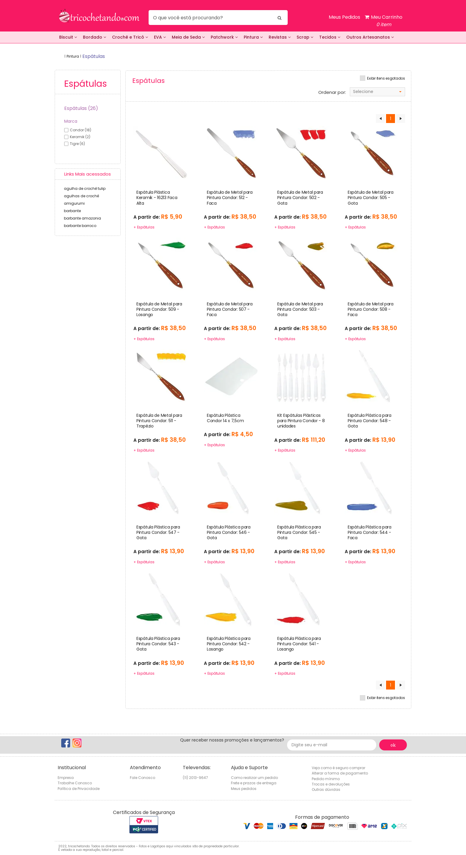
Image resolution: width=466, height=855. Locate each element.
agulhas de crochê (81, 195)
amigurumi (74, 203)
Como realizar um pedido (254, 777)
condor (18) (80, 129)
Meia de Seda (188, 37)
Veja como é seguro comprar (338, 767)
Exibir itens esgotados (386, 78)
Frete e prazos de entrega (253, 782)
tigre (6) (77, 143)
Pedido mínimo (326, 778)
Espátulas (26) (81, 108)
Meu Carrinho (383, 21)
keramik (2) (80, 136)
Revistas (280, 37)
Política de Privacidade (79, 788)
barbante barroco (80, 225)
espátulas (93, 56)
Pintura (253, 37)
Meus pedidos (243, 788)
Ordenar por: (332, 92)
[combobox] (377, 91)
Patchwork (224, 37)
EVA (160, 37)
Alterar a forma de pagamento (340, 773)
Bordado (94, 37)
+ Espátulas (143, 227)
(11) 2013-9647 (195, 777)
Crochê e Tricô (130, 37)
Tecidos (329, 37)
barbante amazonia (82, 218)
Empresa (66, 777)
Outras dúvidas (326, 789)
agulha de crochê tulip (85, 188)
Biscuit (68, 37)
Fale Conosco (142, 777)
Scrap (305, 37)
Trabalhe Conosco (75, 782)
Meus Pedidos (344, 17)
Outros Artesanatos (370, 37)
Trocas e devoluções (331, 784)
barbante (72, 210)
